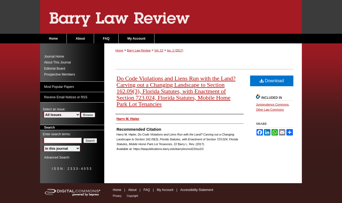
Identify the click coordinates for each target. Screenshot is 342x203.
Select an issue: (54, 109)
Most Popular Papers (59, 87)
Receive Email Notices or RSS (65, 97)
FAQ (146, 190)
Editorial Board (54, 68)
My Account (165, 190)
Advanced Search (56, 157)
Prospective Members (59, 74)
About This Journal (57, 62)
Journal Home (54, 56)
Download (272, 80)
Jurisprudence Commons (272, 104)
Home (119, 50)
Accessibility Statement (196, 190)
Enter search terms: (57, 134)
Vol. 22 (158, 50)
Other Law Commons (270, 109)
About (132, 190)
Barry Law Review (171, 17)
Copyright (132, 195)
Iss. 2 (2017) (175, 50)
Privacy (117, 195)
